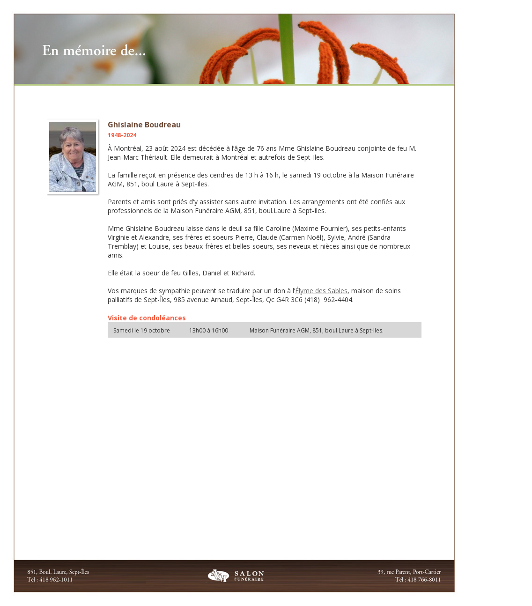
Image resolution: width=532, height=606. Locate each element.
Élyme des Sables (321, 290)
